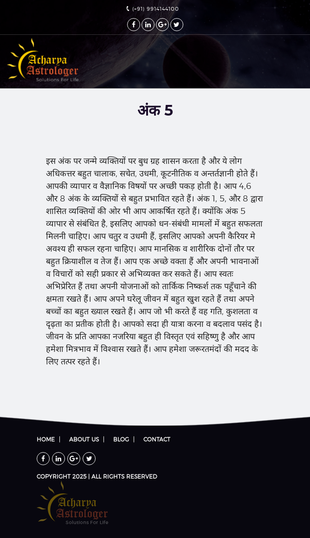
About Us (84, 439)
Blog (121, 439)
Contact (156, 439)
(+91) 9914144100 (152, 9)
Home (46, 439)
